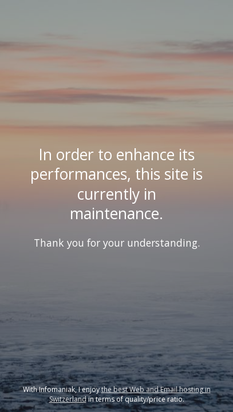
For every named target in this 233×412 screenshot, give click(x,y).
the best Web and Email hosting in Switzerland (130, 394)
